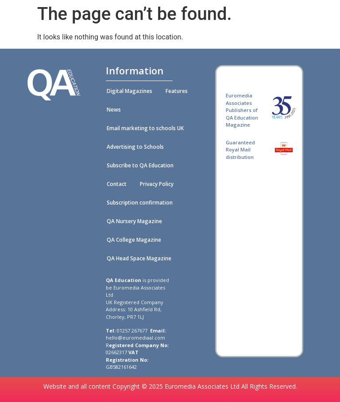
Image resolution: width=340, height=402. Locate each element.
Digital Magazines (129, 91)
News (114, 109)
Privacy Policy (157, 184)
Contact (117, 184)
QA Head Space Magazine (139, 258)
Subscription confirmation (140, 202)
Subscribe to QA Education (140, 165)
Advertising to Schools (135, 147)
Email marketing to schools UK (145, 128)
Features (177, 91)
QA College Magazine (134, 240)
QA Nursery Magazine (134, 221)
